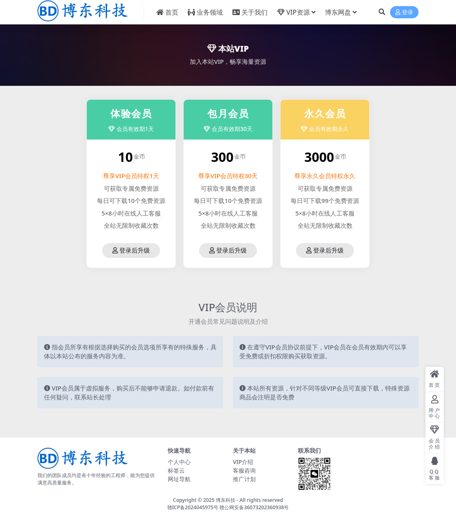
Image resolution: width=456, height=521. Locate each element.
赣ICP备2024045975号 (193, 507)
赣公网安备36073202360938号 (254, 507)
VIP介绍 (243, 462)
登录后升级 (131, 250)
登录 (404, 12)
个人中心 (179, 462)
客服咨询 (244, 470)
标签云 (176, 470)
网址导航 (179, 479)
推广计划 (244, 479)
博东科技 (225, 500)
